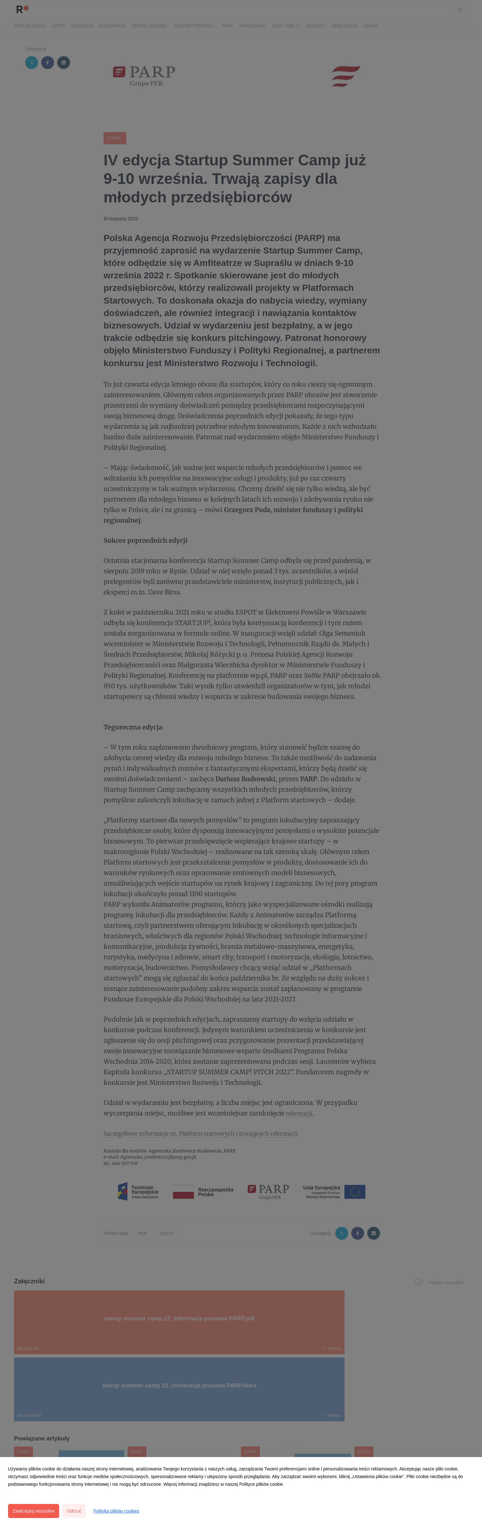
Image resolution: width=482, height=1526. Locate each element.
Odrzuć (74, 1511)
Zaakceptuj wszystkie (33, 1511)
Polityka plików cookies (116, 1511)
